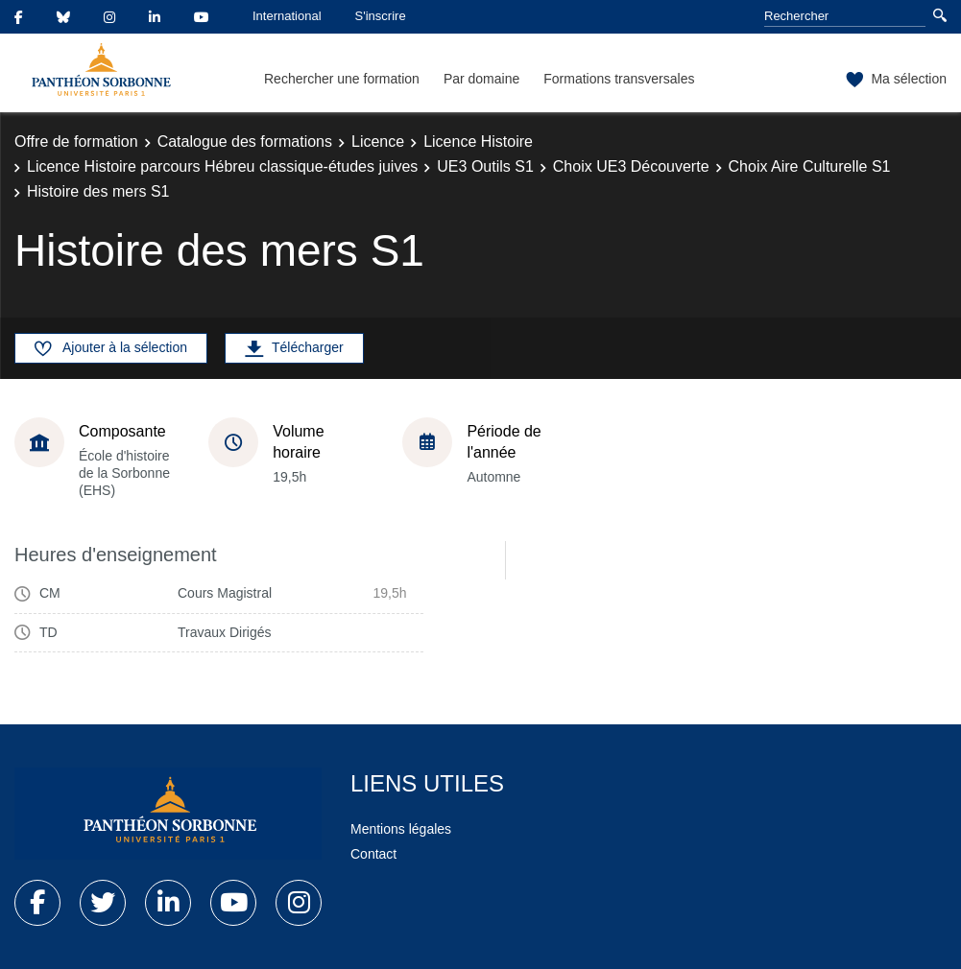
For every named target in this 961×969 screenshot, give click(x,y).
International (287, 16)
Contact (373, 854)
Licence (377, 141)
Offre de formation (76, 141)
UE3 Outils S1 (485, 166)
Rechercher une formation (342, 78)
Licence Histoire (478, 141)
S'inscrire (380, 16)
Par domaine (481, 78)
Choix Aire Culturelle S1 (810, 166)
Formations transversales (618, 78)
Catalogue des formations (244, 141)
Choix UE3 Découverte (631, 166)
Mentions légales (400, 829)
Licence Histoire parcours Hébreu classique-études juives (222, 166)
